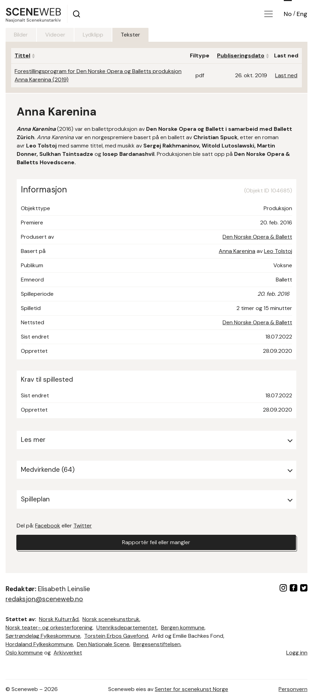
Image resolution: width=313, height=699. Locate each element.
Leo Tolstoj (278, 251)
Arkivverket (68, 652)
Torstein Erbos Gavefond (116, 636)
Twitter (82, 525)
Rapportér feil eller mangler (156, 542)
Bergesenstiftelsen (156, 644)
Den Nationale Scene (103, 644)
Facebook (47, 525)
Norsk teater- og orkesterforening (49, 627)
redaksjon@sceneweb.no (44, 599)
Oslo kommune (24, 652)
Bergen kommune (182, 627)
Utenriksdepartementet (126, 627)
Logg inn (296, 652)
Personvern (293, 689)
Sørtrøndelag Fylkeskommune (43, 636)
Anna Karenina (237, 251)
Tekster (130, 34)
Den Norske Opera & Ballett (257, 236)
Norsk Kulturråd (59, 619)
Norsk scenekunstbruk (110, 619)
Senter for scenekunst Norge (191, 689)
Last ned (286, 75)
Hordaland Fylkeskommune (39, 644)
